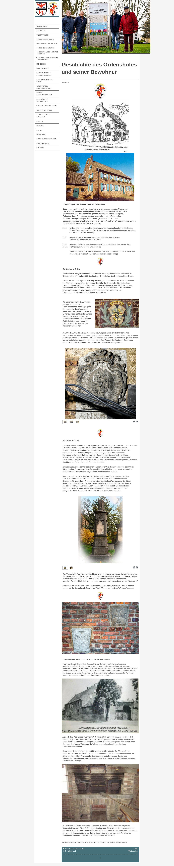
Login (136, 848)
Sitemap (80, 848)
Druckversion (69, 848)
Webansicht (133, 851)
